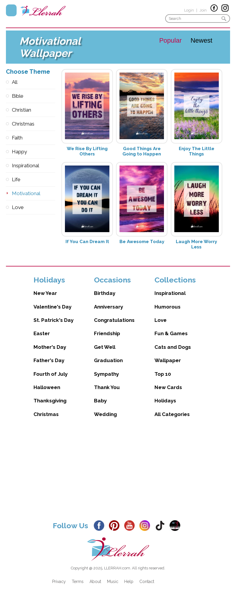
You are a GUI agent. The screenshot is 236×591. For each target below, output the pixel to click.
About (95, 575)
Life (16, 179)
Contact (146, 575)
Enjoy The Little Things (196, 151)
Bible (17, 96)
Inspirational (25, 165)
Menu (11, 10)
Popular (170, 40)
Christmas (23, 124)
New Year (45, 287)
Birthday (104, 287)
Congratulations (114, 314)
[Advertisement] (118, 467)
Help (128, 575)
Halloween (47, 381)
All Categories (172, 408)
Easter (42, 327)
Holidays (165, 395)
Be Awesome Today (141, 241)
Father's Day (49, 354)
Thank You (107, 381)
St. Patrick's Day (54, 314)
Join (203, 10)
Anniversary (108, 301)
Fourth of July (51, 368)
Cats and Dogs (172, 341)
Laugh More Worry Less (196, 244)
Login (189, 10)
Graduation (108, 354)
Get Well (104, 341)
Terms (78, 575)
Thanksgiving (50, 395)
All (14, 82)
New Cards (168, 381)
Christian (21, 110)
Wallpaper (167, 354)
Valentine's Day (52, 301)
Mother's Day (50, 341)
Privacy (59, 575)
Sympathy (106, 368)
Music (112, 575)
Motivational (26, 193)
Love (18, 207)
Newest (201, 40)
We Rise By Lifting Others (87, 151)
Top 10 (162, 368)
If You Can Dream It (87, 241)
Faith (17, 138)
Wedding (105, 408)
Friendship (107, 327)
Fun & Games (171, 327)
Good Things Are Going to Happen (141, 151)
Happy (19, 152)
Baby (100, 395)
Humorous (167, 301)
